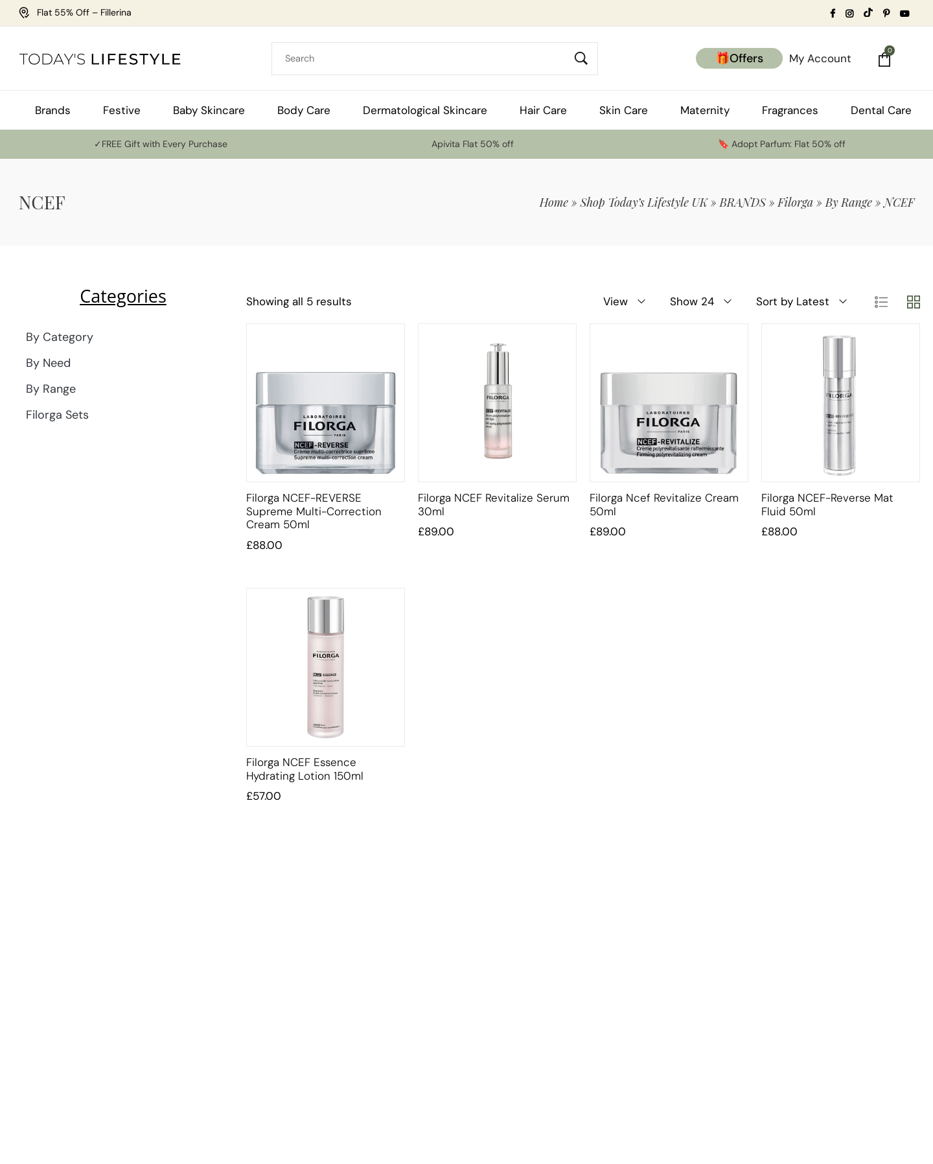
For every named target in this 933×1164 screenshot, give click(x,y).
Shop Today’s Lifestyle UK (644, 202)
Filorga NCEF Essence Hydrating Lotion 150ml (304, 768)
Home (554, 202)
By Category (59, 337)
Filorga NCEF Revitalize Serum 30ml (494, 504)
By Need (48, 363)
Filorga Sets (57, 415)
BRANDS (742, 202)
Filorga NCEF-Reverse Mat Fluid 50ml (827, 504)
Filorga (795, 202)
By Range (848, 202)
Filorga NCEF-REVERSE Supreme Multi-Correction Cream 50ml (314, 511)
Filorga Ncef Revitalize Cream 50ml (664, 504)
